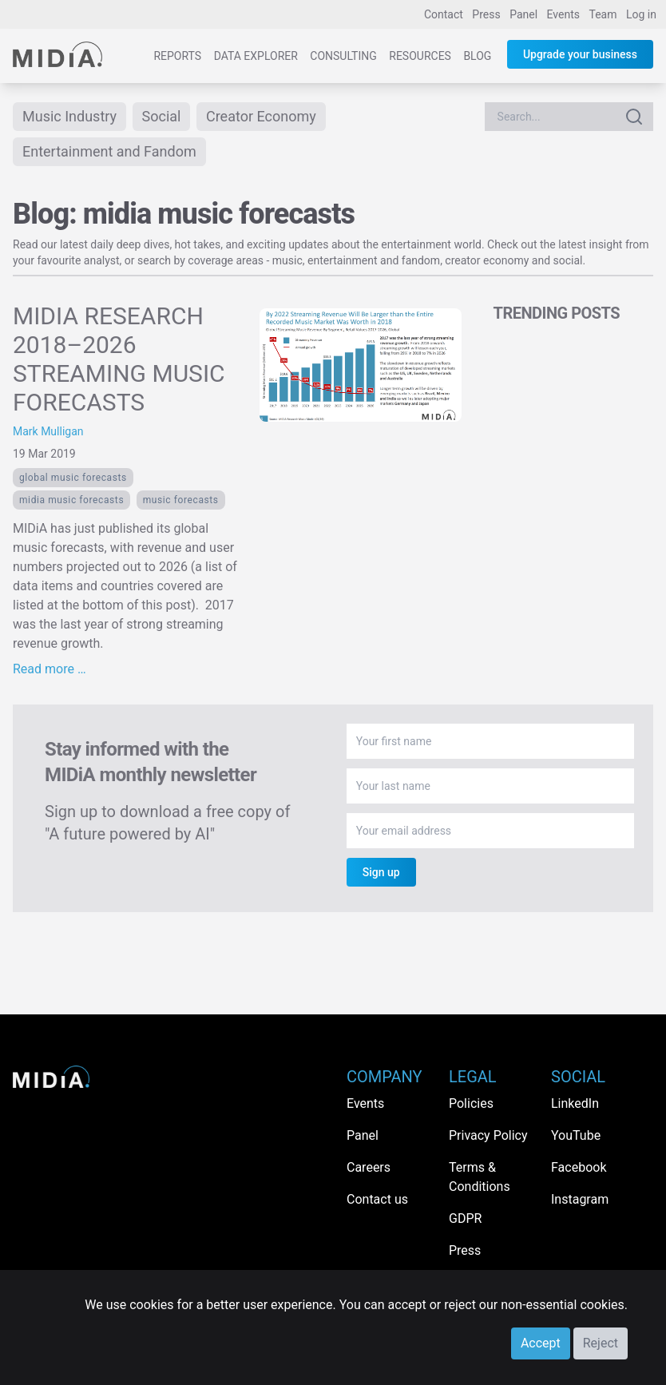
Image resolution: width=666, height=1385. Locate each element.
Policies (471, 1103)
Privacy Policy (488, 1135)
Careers (368, 1167)
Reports (177, 56)
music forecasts (181, 500)
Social (161, 116)
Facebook (578, 1167)
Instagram (580, 1199)
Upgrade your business (580, 54)
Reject (600, 1343)
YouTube (576, 1135)
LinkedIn (575, 1103)
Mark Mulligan (48, 431)
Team (603, 14)
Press (486, 14)
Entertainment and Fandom (109, 151)
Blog (477, 56)
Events (563, 14)
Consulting (343, 56)
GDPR (465, 1218)
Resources (420, 56)
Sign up (381, 872)
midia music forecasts (71, 500)
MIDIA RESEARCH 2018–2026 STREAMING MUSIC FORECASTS (119, 359)
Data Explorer (256, 56)
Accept (541, 1343)
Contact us (377, 1199)
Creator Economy (261, 116)
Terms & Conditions (479, 1177)
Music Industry (69, 116)
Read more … (49, 669)
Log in (641, 14)
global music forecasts (73, 477)
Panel (523, 14)
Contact (443, 14)
